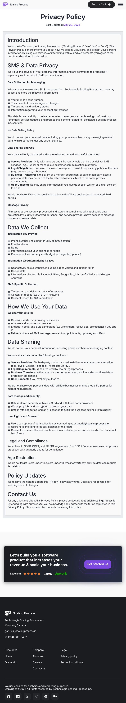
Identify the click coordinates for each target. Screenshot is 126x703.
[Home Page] (15, 4)
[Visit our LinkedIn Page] (18, 696)
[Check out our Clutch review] (46, 696)
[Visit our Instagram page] (36, 696)
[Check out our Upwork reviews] (61, 574)
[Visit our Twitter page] (27, 696)
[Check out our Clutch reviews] (48, 574)
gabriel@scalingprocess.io (93, 423)
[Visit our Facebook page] (9, 696)
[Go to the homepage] (20, 613)
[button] (120, 4)
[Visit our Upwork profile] (55, 696)
